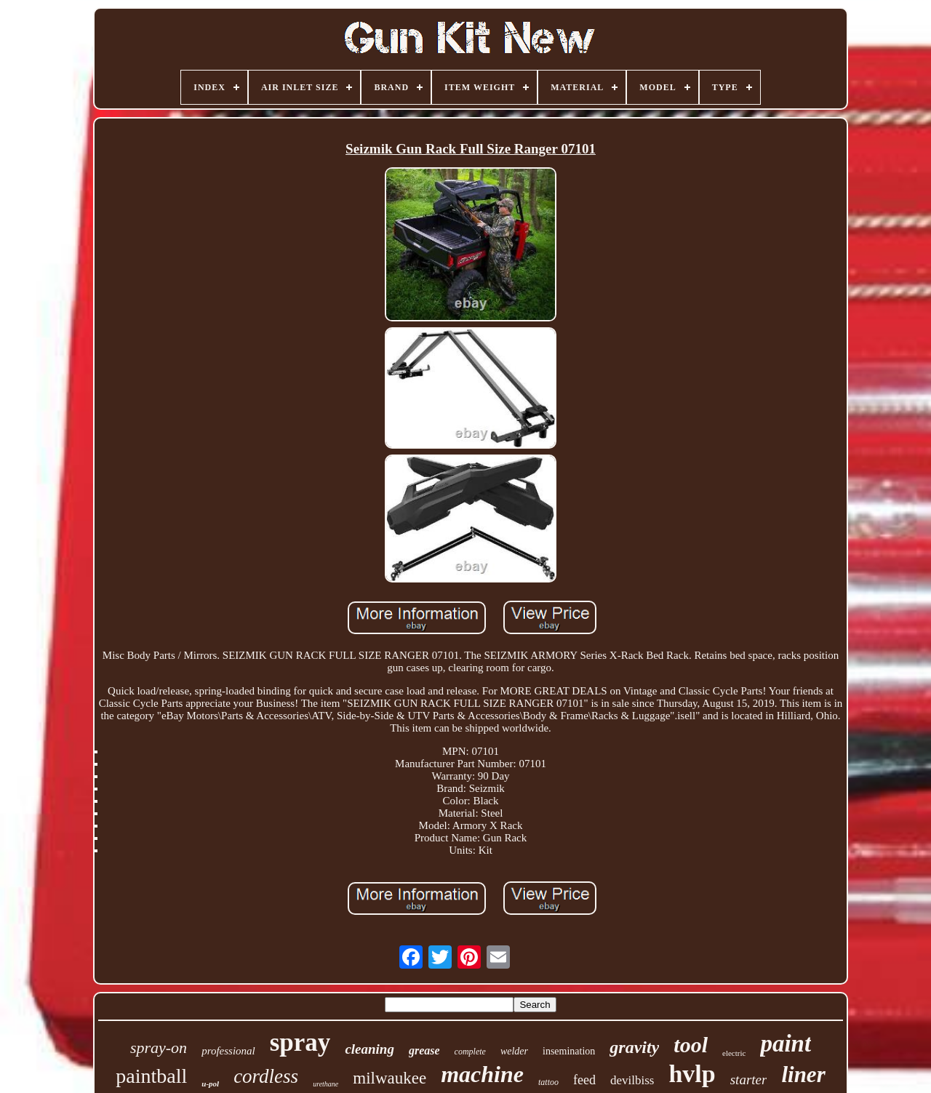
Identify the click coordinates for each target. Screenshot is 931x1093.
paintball (151, 1076)
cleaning (369, 1049)
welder (514, 1051)
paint (785, 1043)
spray (300, 1042)
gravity (634, 1047)
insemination (569, 1051)
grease (424, 1050)
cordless (265, 1076)
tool (691, 1045)
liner (803, 1074)
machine (482, 1074)
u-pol (210, 1083)
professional (228, 1051)
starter (748, 1079)
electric (734, 1053)
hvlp (691, 1073)
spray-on (158, 1047)
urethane (325, 1084)
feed (584, 1080)
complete (470, 1051)
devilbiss (632, 1080)
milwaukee (389, 1078)
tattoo (548, 1082)
